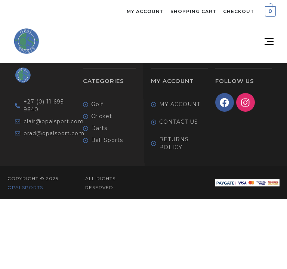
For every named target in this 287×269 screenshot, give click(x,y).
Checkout (238, 11)
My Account (145, 11)
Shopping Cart (193, 11)
